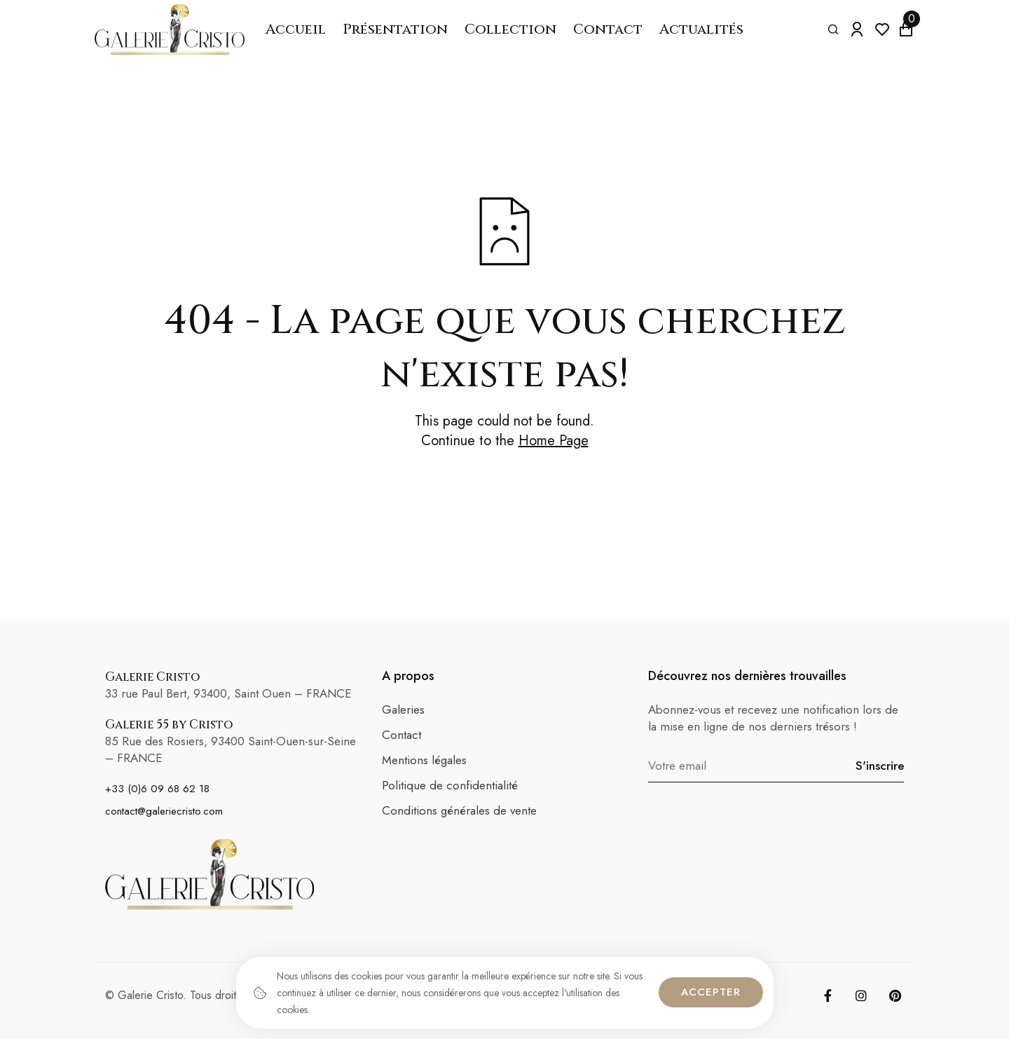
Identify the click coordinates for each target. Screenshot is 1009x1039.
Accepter (711, 992)
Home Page (554, 441)
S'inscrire (880, 765)
